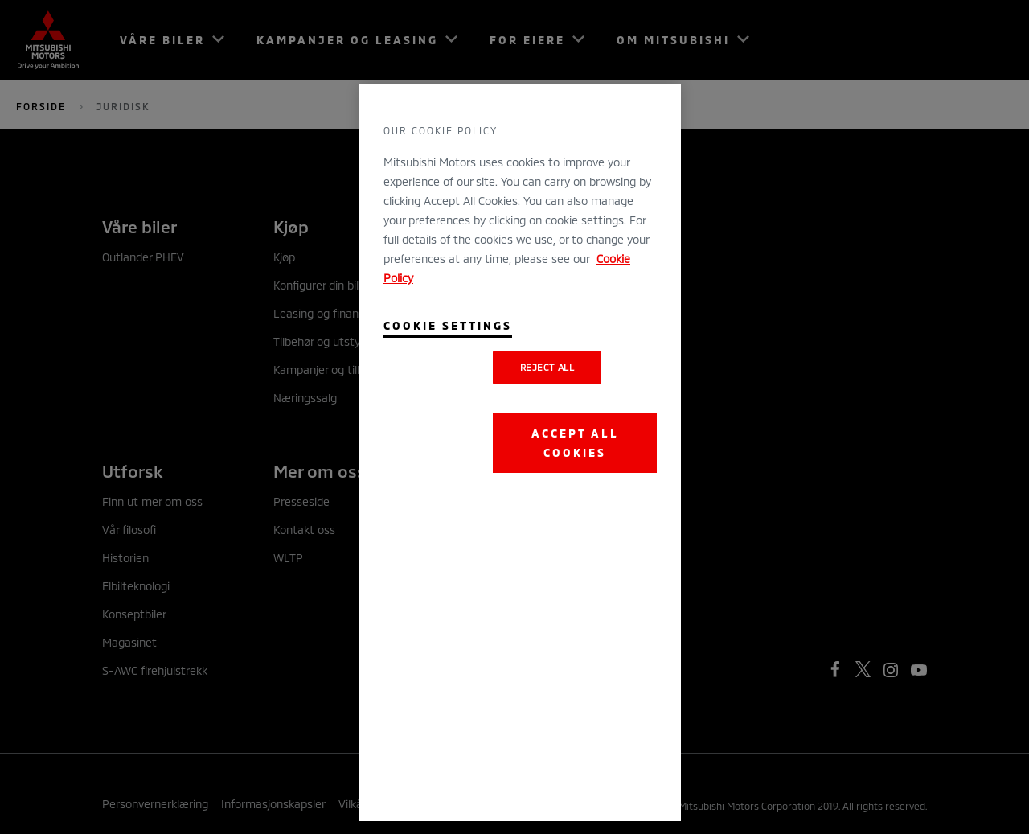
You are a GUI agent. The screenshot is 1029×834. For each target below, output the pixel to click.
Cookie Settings (447, 325)
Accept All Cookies (575, 442)
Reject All (547, 367)
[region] (520, 452)
